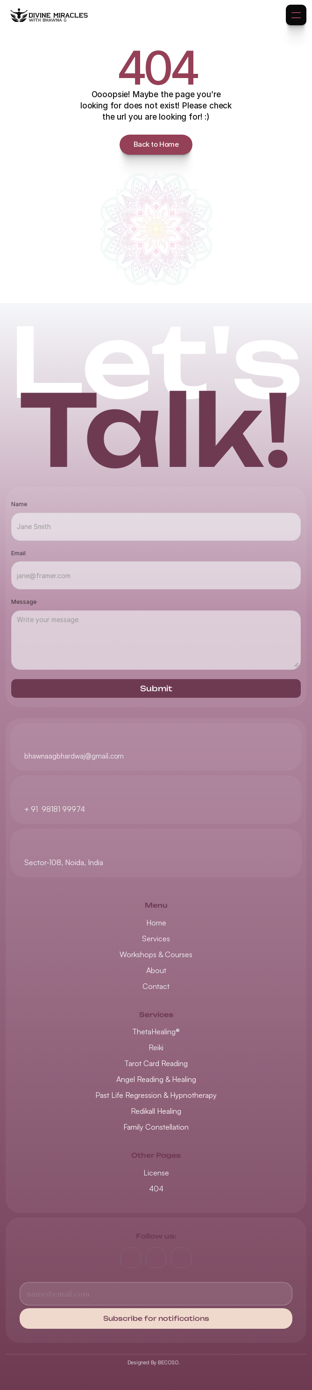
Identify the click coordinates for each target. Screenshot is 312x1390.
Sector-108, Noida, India (63, 862)
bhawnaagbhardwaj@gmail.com (74, 756)
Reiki (156, 1047)
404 (156, 1188)
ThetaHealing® (156, 1031)
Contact (156, 986)
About (156, 970)
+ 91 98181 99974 (54, 809)
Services (156, 938)
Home (156, 922)
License (156, 1172)
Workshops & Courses (156, 954)
